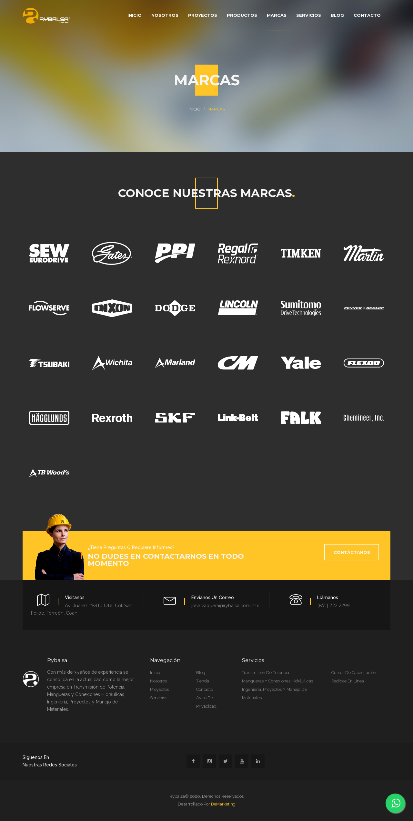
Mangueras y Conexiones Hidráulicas (277, 681)
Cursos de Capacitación (353, 672)
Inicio (134, 15)
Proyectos (202, 15)
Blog (337, 15)
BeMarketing (223, 804)
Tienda (202, 681)
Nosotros (164, 15)
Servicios (308, 15)
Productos (242, 15)
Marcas (277, 15)
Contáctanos (352, 552)
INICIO (194, 109)
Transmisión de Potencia (265, 672)
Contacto (367, 15)
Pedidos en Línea (347, 681)
